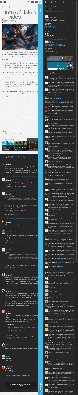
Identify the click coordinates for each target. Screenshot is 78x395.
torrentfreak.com (54, 187)
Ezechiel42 (53, 15)
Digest (68, 2)
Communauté (42, 189)
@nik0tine (12, 21)
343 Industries (16, 132)
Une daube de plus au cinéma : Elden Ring (56, 11)
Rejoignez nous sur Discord (43, 386)
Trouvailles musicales (52, 51)
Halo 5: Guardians (26, 52)
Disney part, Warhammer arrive (54, 19)
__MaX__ (52, 8)
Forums (52, 31)
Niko (6, 20)
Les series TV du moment (53, 36)
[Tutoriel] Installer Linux (53, 26)
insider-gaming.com (61, 117)
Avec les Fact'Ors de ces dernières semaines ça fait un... (58, 52)
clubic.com (59, 222)
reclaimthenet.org (60, 268)
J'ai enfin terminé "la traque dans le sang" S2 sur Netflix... (58, 37)
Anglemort (53, 48)
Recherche (27, 2)
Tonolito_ (52, 33)
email (7, 21)
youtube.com (53, 131)
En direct (54, 2)
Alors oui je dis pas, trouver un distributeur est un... (57, 12)
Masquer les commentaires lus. (37, 156)
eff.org (54, 358)
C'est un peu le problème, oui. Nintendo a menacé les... (58, 45)
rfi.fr (52, 306)
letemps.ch (63, 98)
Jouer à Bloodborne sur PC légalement (56, 44)
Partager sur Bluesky (6, 129)
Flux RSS (43, 384)
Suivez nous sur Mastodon (43, 389)
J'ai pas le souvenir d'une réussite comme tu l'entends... (58, 20)
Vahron (52, 41)
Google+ (17, 21)
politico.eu (59, 315)
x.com (65, 288)
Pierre (52, 23)
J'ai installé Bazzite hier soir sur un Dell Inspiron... (57, 27)
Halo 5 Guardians (22, 132)
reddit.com (61, 197)
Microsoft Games (9, 132)
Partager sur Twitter (3, 129)
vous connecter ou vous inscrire (23, 389)
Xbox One (3, 132)
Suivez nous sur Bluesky (43, 392)
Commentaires (55, 6)
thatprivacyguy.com (63, 92)
